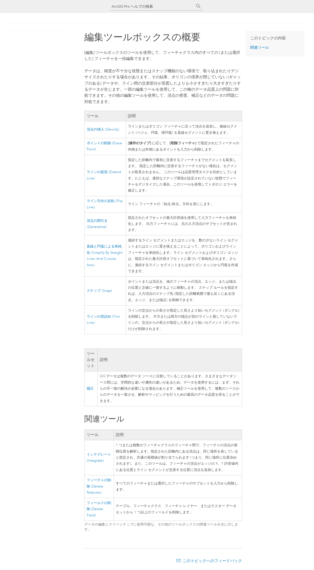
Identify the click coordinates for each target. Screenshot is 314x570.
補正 (90, 388)
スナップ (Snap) (99, 290)
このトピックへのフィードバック (212, 560)
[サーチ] (198, 6)
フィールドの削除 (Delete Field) (99, 509)
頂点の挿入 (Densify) (103, 129)
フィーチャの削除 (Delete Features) (99, 486)
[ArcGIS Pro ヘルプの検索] (152, 6)
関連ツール (259, 47)
